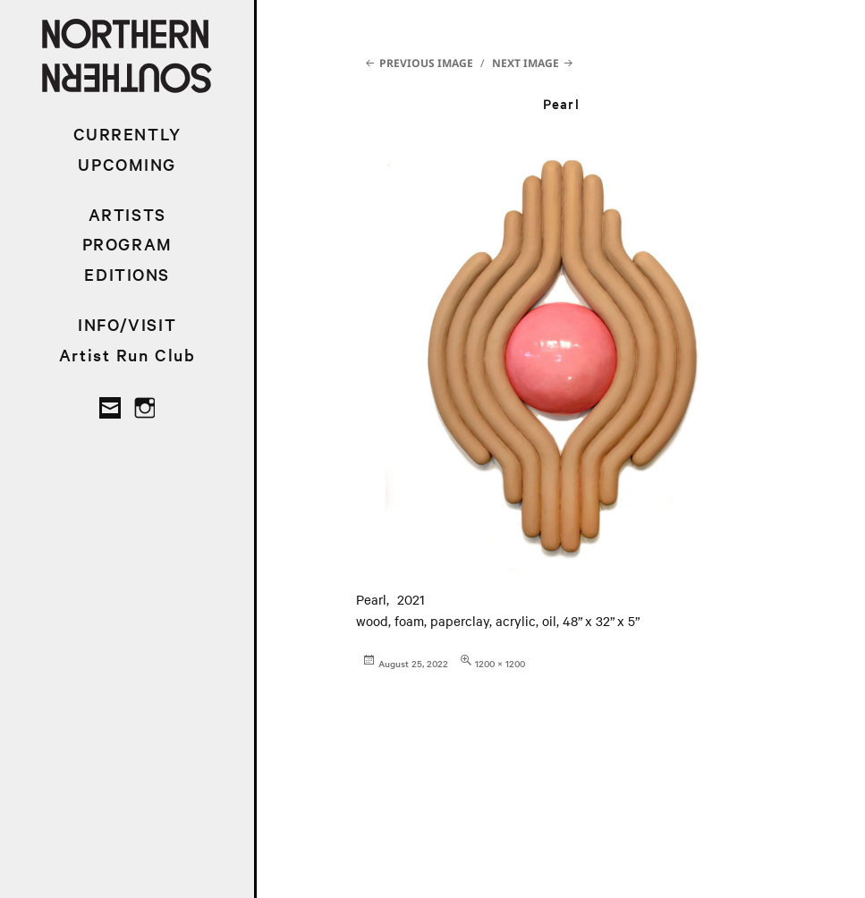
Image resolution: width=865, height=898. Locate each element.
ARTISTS (127, 214)
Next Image (525, 63)
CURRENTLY (127, 134)
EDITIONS (127, 274)
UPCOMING (127, 164)
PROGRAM (127, 244)
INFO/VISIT (127, 324)
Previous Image (426, 63)
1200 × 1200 (500, 663)
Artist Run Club (127, 354)
